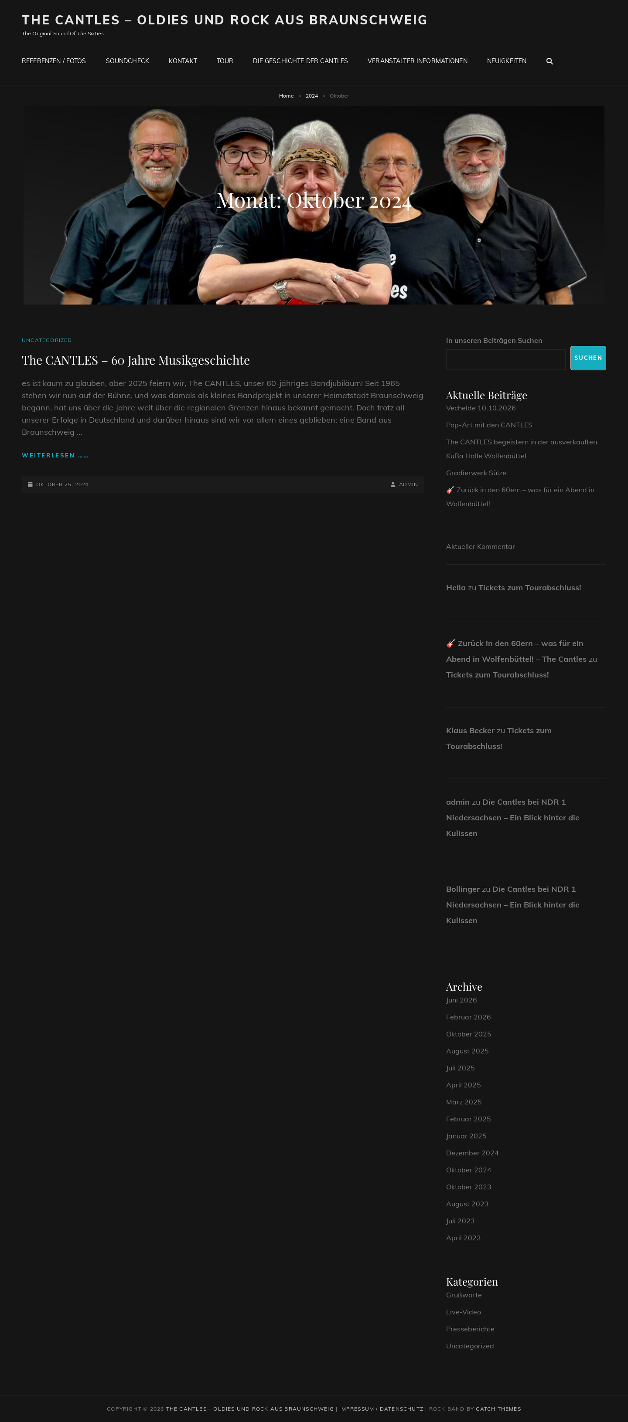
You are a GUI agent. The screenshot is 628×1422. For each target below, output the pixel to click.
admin (409, 484)
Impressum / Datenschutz (381, 1408)
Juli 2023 (460, 1220)
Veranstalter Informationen (418, 61)
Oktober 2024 (468, 1169)
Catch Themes (498, 1408)
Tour (225, 61)
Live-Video (463, 1311)
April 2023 (463, 1237)
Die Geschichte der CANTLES (300, 61)
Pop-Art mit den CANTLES (489, 424)
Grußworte (464, 1294)
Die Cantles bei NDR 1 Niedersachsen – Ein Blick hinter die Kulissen (513, 817)
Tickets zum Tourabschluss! (529, 587)
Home (286, 95)
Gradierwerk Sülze (476, 472)
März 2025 (464, 1101)
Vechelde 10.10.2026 (481, 407)
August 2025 (467, 1050)
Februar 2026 (468, 1016)
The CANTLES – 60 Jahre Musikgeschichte (136, 360)
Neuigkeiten (507, 61)
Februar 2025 (468, 1118)
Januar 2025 (466, 1135)
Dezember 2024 (472, 1152)
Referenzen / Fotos (54, 61)
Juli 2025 (460, 1067)
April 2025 (463, 1084)
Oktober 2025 (468, 1033)
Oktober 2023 (468, 1186)
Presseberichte (470, 1328)
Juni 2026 (461, 999)
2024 (312, 95)
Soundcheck (127, 61)
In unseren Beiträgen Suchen (494, 340)
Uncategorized (47, 340)
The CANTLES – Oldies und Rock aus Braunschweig (225, 19)
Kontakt (183, 61)
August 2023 (467, 1203)
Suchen (588, 357)
